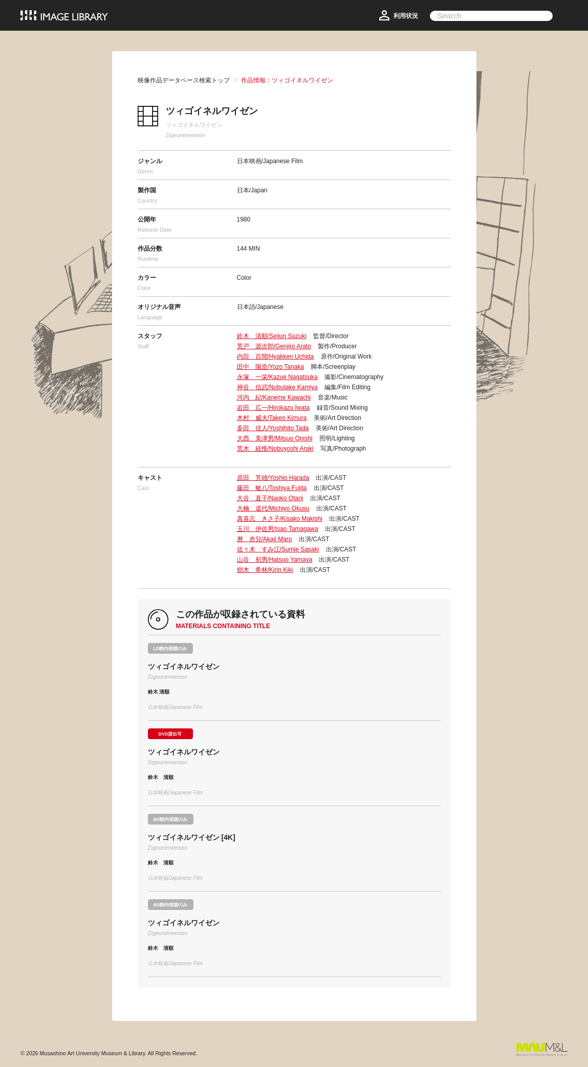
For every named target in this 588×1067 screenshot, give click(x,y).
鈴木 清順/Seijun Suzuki (272, 336)
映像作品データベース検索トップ (184, 80)
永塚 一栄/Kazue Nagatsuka (277, 377)
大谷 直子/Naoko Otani (270, 498)
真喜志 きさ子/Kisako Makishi (279, 518)
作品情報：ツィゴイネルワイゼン (287, 80)
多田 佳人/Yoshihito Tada (273, 428)
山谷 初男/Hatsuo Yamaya (275, 559)
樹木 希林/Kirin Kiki (265, 569)
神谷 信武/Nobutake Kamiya (277, 387)
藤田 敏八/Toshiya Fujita (272, 488)
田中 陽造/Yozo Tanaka (270, 366)
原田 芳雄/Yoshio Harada (273, 477)
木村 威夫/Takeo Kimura (272, 417)
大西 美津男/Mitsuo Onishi (275, 438)
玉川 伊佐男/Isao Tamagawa (277, 528)
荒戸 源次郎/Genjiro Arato (274, 346)
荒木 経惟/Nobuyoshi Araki (275, 448)
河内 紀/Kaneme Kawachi (274, 397)
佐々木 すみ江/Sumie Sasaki (278, 549)
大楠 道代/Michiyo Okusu (273, 508)
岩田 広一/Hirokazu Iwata (273, 407)
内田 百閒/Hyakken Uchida (275, 356)
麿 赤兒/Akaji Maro (264, 539)
